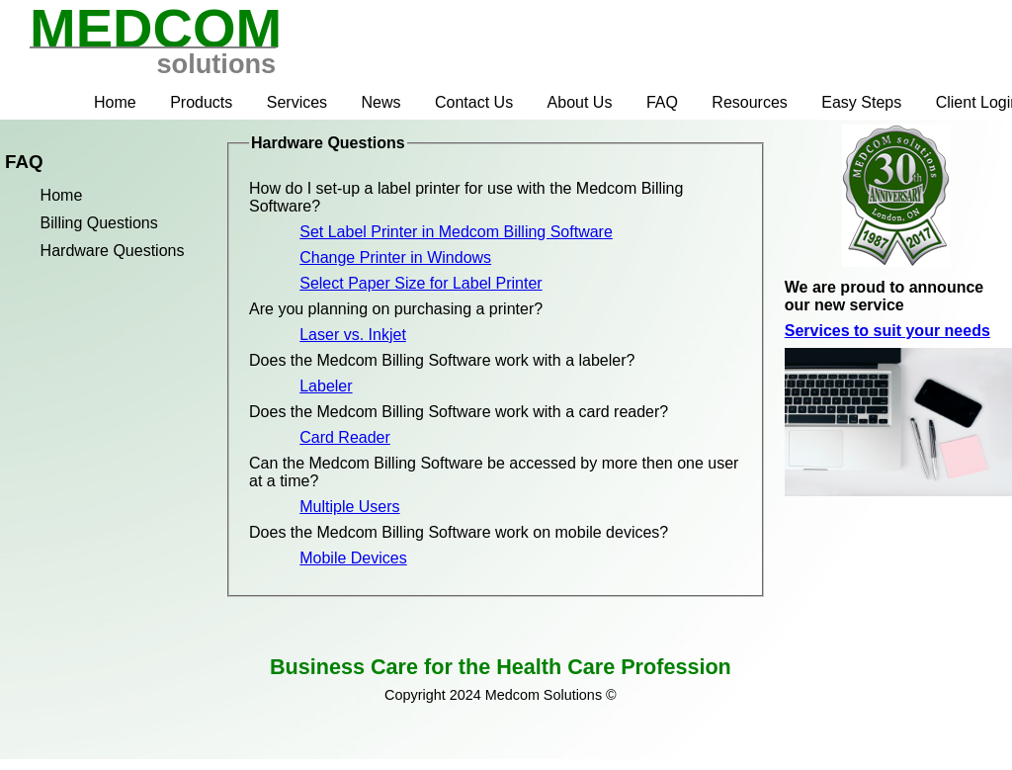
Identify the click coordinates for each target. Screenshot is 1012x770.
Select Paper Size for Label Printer (420, 283)
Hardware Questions (113, 250)
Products (201, 102)
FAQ (662, 102)
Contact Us (474, 102)
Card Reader (344, 437)
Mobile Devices (352, 558)
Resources (749, 102)
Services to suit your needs (887, 330)
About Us (580, 102)
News (381, 102)
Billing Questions (99, 222)
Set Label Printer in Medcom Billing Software (456, 231)
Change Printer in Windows (395, 257)
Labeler (325, 386)
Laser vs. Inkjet (352, 334)
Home (115, 102)
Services (297, 102)
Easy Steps (861, 102)
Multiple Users (349, 506)
